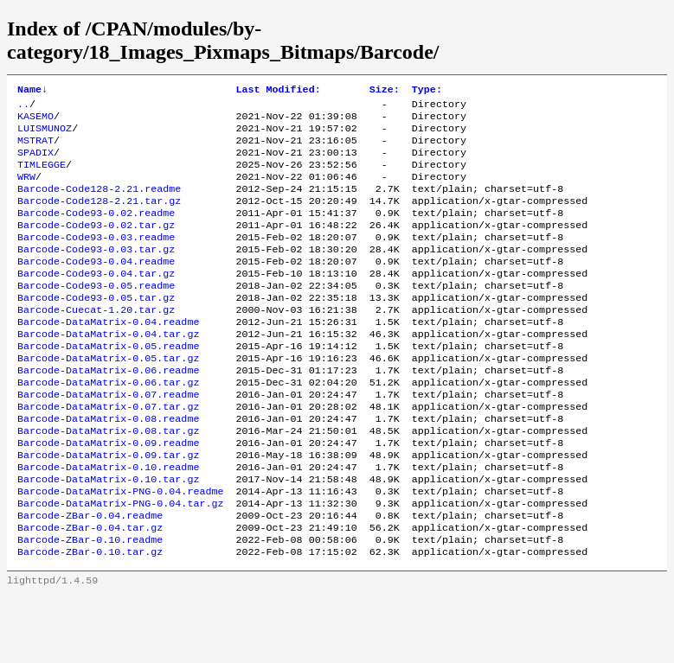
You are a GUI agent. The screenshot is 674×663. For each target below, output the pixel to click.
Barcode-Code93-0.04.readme (96, 287)
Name (32, 91)
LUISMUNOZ (44, 135)
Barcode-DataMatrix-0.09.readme (108, 494)
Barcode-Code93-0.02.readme (96, 232)
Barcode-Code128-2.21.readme (99, 204)
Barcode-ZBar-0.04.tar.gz (90, 591)
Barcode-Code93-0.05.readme (96, 315)
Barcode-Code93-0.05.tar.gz (96, 328)
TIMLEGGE (41, 176)
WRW (26, 190)
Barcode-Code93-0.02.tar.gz (96, 245)
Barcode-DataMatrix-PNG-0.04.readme (120, 550)
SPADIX (35, 162)
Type (427, 91)
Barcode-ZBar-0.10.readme (90, 605)
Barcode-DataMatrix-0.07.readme (108, 439)
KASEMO (35, 121)
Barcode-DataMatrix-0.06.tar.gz (108, 425)
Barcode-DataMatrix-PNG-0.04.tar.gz (120, 564)
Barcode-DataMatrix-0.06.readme (108, 411)
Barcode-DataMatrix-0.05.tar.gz (108, 398)
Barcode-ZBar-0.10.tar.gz (90, 619)
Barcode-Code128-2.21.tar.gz (99, 218)
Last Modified (277, 91)
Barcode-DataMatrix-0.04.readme (108, 356)
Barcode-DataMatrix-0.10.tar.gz (108, 536)
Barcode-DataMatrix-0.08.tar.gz (108, 481)
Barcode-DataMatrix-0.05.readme (108, 384)
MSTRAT (35, 149)
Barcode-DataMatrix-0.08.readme (108, 467)
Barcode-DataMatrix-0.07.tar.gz (108, 453)
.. (23, 107)
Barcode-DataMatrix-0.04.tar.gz (108, 370)
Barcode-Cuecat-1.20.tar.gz (96, 342)
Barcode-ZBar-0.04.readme (90, 577)
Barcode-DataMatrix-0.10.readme (108, 522)
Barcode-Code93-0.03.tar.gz (96, 273)
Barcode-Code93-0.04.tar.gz (96, 301)
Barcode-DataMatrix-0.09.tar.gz (108, 508)
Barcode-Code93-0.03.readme (96, 259)
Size (384, 91)
